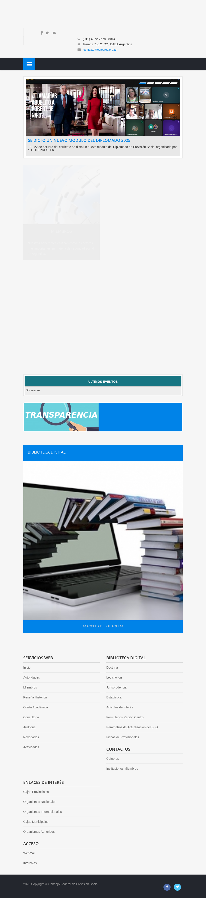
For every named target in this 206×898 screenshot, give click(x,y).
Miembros (30, 687)
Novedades (31, 737)
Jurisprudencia (116, 687)
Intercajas (30, 863)
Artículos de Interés (119, 707)
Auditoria (29, 727)
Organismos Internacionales (42, 811)
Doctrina (112, 667)
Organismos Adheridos (39, 831)
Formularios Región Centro (125, 717)
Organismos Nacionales (39, 802)
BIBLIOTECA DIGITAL (47, 452)
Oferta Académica (35, 707)
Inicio (27, 667)
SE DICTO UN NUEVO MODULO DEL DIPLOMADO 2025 (79, 140)
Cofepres (112, 758)
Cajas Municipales (36, 821)
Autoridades (31, 677)
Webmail (29, 853)
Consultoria (31, 717)
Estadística (113, 697)
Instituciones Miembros (122, 768)
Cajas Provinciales (36, 792)
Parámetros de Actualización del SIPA (132, 727)
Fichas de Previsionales (122, 737)
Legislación (114, 677)
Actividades (31, 747)
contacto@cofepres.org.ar (100, 49)
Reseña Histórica (35, 697)
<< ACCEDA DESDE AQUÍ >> (103, 626)
